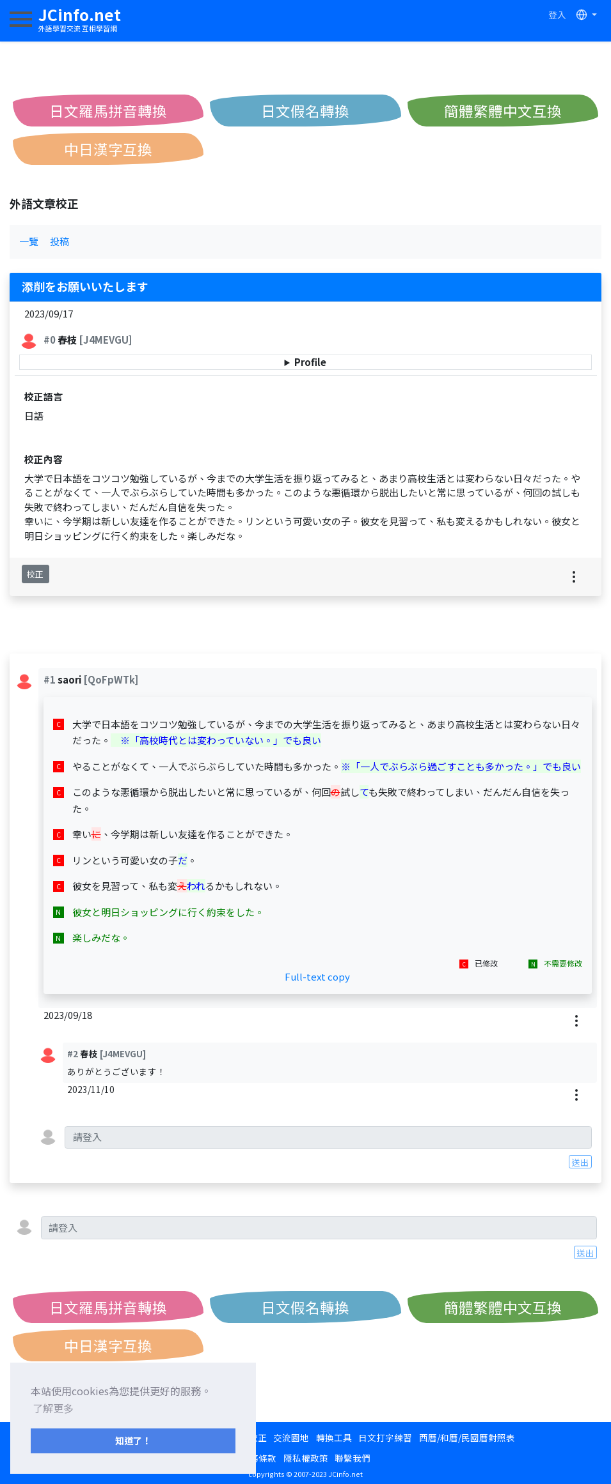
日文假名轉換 (305, 110)
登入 (557, 14)
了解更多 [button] (53, 1408)
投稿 (59, 241)
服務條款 (258, 1457)
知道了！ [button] (133, 1440)
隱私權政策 (305, 1457)
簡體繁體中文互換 (503, 110)
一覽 (28, 241)
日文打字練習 (385, 1437)
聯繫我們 (352, 1457)
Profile (310, 362)
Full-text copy (317, 976)
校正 (35, 574)
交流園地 (291, 1437)
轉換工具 (334, 1437)
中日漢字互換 (108, 149)
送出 (580, 1162)
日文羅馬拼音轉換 (108, 110)
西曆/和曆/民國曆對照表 (467, 1437)
